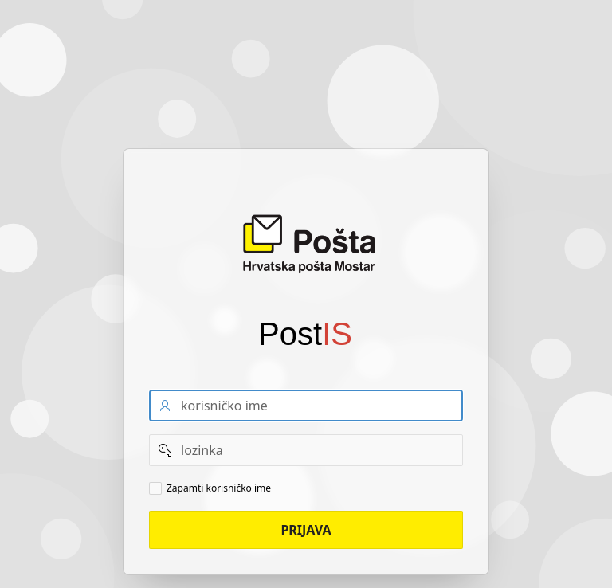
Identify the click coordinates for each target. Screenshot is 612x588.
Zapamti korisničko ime (219, 488)
